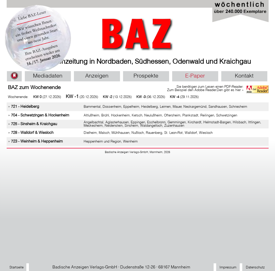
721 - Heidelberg (25, 107)
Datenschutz (255, 267)
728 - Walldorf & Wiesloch (32, 133)
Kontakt (244, 76)
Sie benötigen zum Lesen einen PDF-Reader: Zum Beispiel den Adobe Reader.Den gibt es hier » (205, 88)
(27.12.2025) (47, 97)
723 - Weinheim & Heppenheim (37, 141)
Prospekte (146, 76)
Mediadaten (47, 76)
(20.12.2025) (82, 97)
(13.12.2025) (117, 97)
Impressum (227, 267)
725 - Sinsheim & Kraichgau (34, 124)
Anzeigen (96, 76)
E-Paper (195, 76)
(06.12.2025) (150, 97)
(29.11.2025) (184, 97)
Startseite (16, 267)
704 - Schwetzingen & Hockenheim (40, 115)
